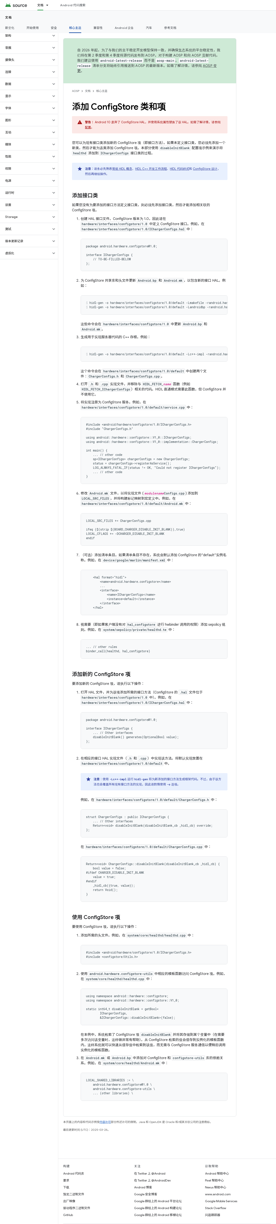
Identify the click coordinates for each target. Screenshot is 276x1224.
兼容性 (98, 28)
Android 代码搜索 (72, 5)
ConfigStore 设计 (205, 169)
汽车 (149, 28)
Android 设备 (124, 28)
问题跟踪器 (212, 1215)
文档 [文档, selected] (40, 5)
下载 (66, 1187)
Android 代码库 (73, 1173)
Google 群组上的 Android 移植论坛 (158, 1215)
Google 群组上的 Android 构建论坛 (158, 1208)
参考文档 (170, 28)
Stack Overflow (215, 1208)
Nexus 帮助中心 (215, 1187)
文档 (8, 17)
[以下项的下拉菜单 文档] (49, 5)
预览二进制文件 (73, 1194)
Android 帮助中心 (217, 1173)
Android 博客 (143, 1187)
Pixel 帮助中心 (214, 1180)
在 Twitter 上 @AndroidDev (152, 1180)
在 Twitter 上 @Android (149, 1173)
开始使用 (33, 28)
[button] (25, 35)
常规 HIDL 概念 (122, 169)
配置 (88, 127)
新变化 (9, 28)
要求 (66, 1180)
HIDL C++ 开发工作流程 (151, 169)
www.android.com (218, 1194)
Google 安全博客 (145, 1194)
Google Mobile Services (221, 1201)
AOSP (75, 91)
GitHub (68, 1215)
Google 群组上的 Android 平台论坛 (158, 1201)
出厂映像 (69, 1201)
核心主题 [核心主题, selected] (75, 28)
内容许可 (105, 1122)
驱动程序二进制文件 (76, 1208)
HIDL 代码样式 (179, 169)
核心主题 (101, 91)
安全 (54, 28)
